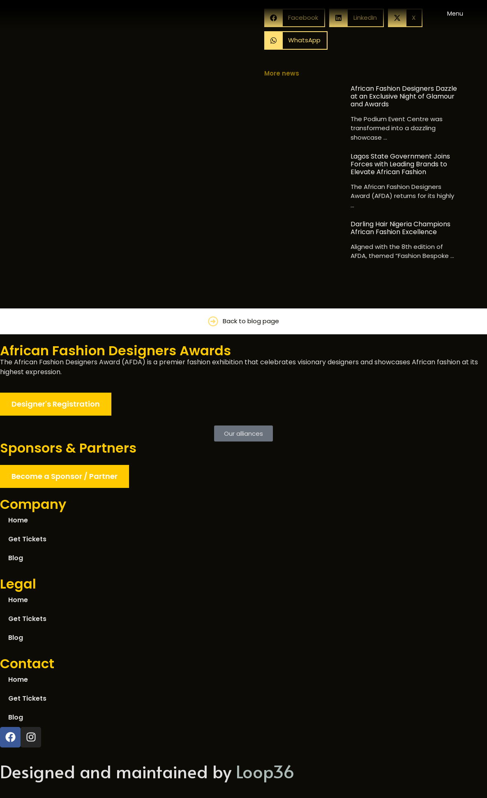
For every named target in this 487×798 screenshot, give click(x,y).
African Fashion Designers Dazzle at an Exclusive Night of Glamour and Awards (404, 96)
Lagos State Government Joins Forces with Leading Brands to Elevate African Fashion (400, 164)
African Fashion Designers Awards (115, 350)
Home (18, 520)
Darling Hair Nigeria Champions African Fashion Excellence (400, 228)
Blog (15, 558)
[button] (296, 40)
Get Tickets (27, 539)
